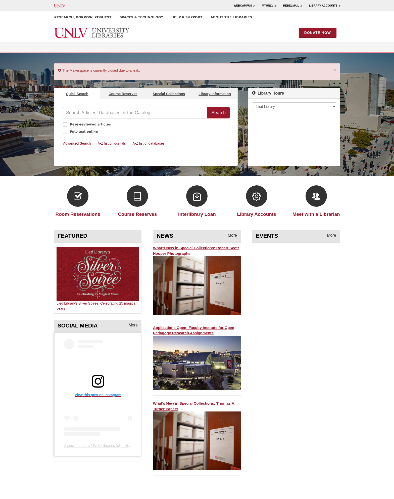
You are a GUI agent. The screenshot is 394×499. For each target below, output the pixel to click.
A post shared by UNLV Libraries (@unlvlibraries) (102, 446)
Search (218, 112)
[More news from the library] (232, 235)
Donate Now (317, 33)
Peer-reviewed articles (90, 124)
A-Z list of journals (112, 143)
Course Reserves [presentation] (123, 94)
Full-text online (83, 132)
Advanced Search (77, 143)
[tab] (77, 93)
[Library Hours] (294, 106)
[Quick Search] (134, 112)
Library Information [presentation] (215, 94)
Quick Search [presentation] (77, 94)
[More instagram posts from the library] (133, 325)
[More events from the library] (331, 235)
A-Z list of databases (149, 143)
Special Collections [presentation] (169, 94)
